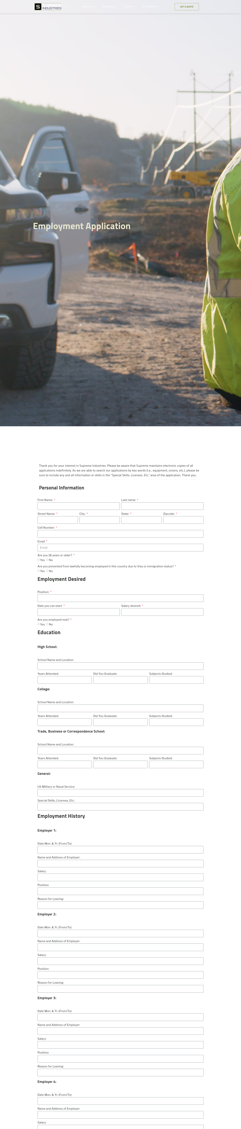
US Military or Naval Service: (56, 786)
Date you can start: (50, 605)
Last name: (128, 500)
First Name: (45, 500)
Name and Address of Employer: (59, 857)
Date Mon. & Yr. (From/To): (55, 843)
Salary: (42, 871)
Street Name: (47, 513)
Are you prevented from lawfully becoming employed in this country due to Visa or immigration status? (106, 566)
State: (125, 513)
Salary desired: (131, 605)
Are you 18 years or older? (55, 555)
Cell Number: (46, 527)
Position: (44, 592)
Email (41, 541)
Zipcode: (169, 513)
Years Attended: (48, 673)
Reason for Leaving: (51, 898)
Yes (42, 560)
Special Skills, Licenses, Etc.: (56, 800)
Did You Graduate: (105, 673)
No (51, 560)
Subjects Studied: (161, 673)
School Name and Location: (56, 660)
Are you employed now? (54, 619)
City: (82, 513)
